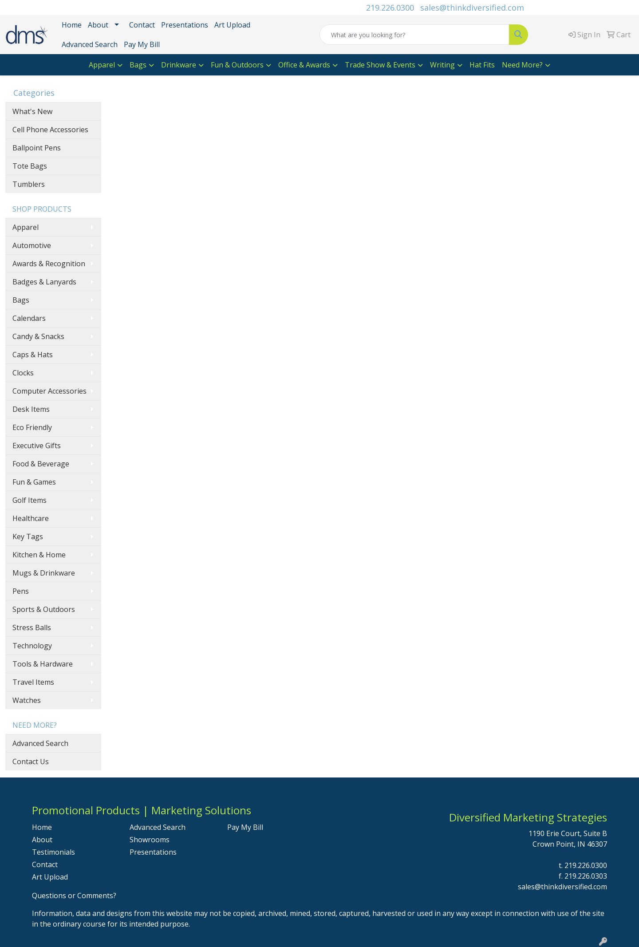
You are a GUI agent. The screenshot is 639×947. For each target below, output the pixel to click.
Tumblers (28, 184)
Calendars (29, 318)
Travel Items (33, 682)
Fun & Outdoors (237, 65)
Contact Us (30, 761)
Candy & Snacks (38, 336)
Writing (442, 65)
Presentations (184, 25)
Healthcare (30, 518)
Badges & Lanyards (44, 282)
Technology (32, 646)
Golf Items (29, 500)
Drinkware (178, 65)
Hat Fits (482, 65)
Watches (26, 700)
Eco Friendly (32, 427)
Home (72, 25)
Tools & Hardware (42, 664)
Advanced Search (90, 44)
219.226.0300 (390, 7)
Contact (142, 25)
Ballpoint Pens (36, 148)
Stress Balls (31, 627)
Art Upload (232, 25)
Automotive (31, 245)
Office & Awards (304, 65)
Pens (20, 591)
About (98, 25)
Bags (138, 65)
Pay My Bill (142, 44)
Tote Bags (29, 166)
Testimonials (53, 852)
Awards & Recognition (48, 263)
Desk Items (31, 409)
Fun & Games (34, 482)
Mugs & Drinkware (43, 573)
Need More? (522, 65)
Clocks (23, 373)
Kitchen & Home (39, 555)
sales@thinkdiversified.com (472, 7)
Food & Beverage (40, 464)
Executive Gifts (36, 445)
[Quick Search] (414, 34)
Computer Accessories (49, 391)
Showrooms (150, 839)
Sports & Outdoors (43, 609)
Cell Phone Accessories (50, 129)
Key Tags (27, 536)
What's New (32, 111)
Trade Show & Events (380, 65)
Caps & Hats (32, 354)
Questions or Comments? (74, 895)
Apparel (102, 65)
